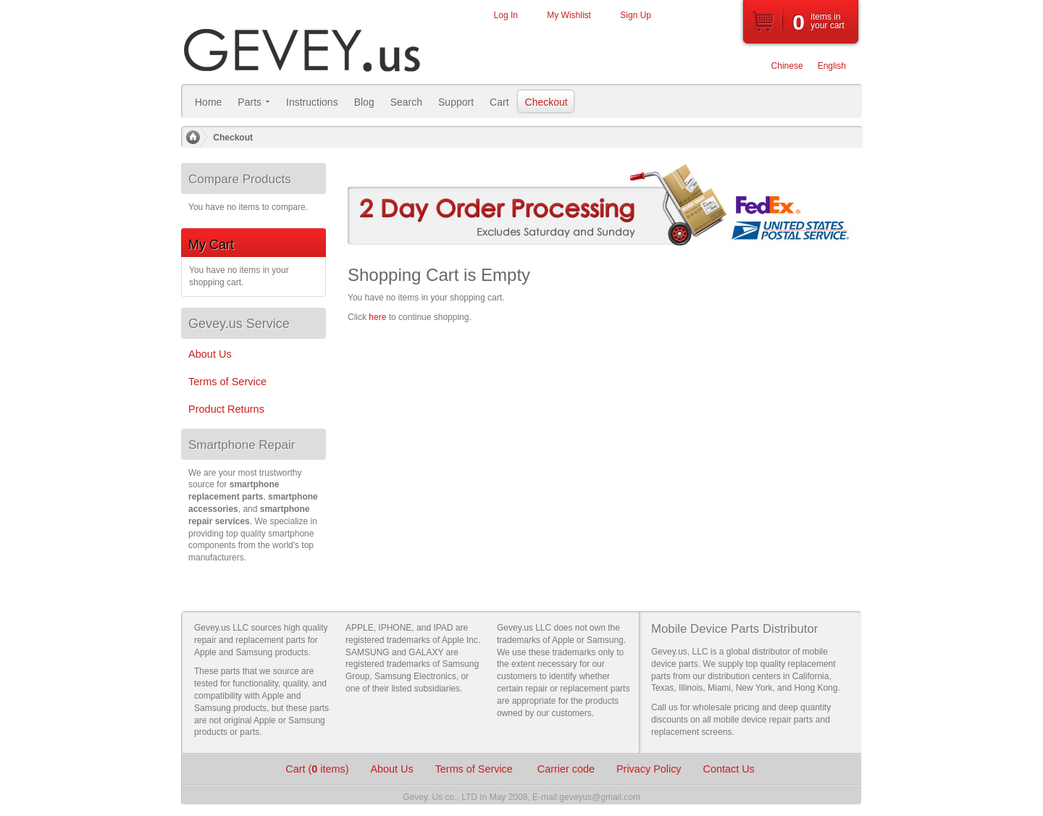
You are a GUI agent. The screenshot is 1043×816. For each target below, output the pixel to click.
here (377, 317)
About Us (391, 769)
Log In (506, 15)
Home (192, 137)
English (832, 66)
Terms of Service (475, 769)
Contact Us (729, 769)
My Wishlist (569, 15)
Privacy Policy (649, 769)
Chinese (787, 66)
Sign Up (635, 15)
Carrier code (566, 769)
